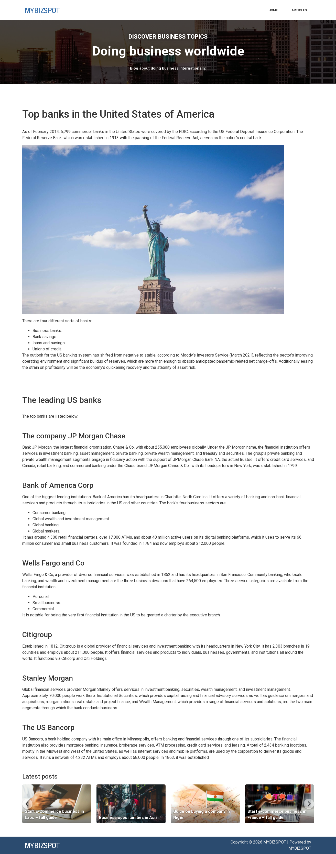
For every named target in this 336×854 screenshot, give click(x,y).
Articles (299, 10)
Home (273, 10)
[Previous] (27, 804)
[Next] (309, 804)
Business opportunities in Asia (128, 817)
